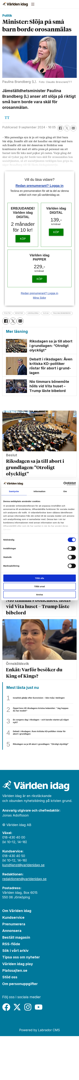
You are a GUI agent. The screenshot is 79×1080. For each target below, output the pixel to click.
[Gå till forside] (15, 4)
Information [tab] (40, 491)
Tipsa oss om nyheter (21, 1001)
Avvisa (39, 594)
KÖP (23, 238)
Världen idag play (17, 1008)
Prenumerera (13, 968)
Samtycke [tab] (14, 491)
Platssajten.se (14, 1014)
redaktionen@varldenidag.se (24, 923)
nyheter (28, 312)
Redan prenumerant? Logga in (39, 186)
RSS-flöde (11, 988)
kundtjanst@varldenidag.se (23, 909)
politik (10, 312)
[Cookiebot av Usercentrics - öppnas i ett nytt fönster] (63, 483)
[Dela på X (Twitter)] (67, 128)
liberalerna (50, 312)
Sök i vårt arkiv (15, 994)
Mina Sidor (39, 297)
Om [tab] (65, 491)
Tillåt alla (39, 578)
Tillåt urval (39, 586)
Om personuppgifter (20, 1028)
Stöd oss (9, 1021)
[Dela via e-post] (73, 128)
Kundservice (13, 961)
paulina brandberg (20, 318)
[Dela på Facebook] (60, 128)
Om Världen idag (16, 955)
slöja (69, 312)
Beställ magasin (16, 981)
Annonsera (11, 974)
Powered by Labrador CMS (39, 1074)
